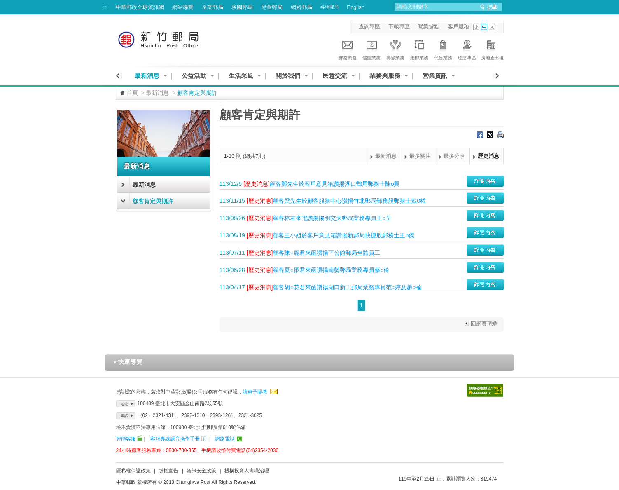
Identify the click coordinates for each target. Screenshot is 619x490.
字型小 (476, 27)
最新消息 (147, 75)
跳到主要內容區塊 (4, 4)
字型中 (484, 27)
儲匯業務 (371, 48)
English (355, 7)
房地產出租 (492, 48)
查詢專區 (369, 26)
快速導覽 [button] (127, 361)
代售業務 (443, 48)
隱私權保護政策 (133, 471)
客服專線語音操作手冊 (175, 439)
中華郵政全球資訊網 (140, 7)
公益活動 (194, 75)
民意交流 (334, 75)
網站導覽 (183, 7)
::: (105, 7)
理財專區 (467, 48)
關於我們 (288, 75)
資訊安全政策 (201, 471)
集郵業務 (419, 48)
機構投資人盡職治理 (246, 471)
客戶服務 (458, 26)
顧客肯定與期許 (153, 201)
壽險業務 (395, 48)
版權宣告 (168, 471)
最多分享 (454, 156)
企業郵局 (212, 7)
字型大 (492, 27)
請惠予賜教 (255, 392)
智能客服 (126, 439)
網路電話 (225, 439)
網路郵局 (301, 7)
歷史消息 (488, 156)
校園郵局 (242, 7)
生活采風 (241, 75)
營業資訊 (435, 75)
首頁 (132, 92)
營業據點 (428, 26)
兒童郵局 (272, 7)
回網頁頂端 (484, 323)
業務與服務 (384, 75)
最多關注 (420, 156)
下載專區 (399, 26)
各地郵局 (329, 7)
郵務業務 (347, 48)
